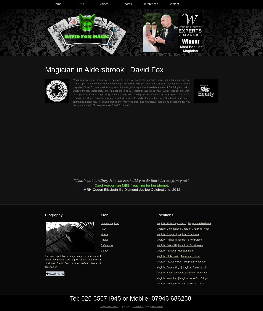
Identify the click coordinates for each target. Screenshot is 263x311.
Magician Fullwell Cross (189, 239)
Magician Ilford (186, 250)
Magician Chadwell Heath (195, 228)
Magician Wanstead (197, 272)
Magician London (109, 306)
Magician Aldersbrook (199, 223)
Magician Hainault (166, 250)
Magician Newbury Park (169, 261)
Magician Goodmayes (191, 245)
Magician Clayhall (166, 234)
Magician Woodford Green (171, 283)
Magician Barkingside (168, 228)
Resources (157, 306)
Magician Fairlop (165, 239)
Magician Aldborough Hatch (171, 223)
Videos (104, 4)
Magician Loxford (190, 256)
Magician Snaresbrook (194, 267)
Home (58, 4)
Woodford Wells (195, 283)
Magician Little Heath (168, 256)
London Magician (110, 223)
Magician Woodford (167, 278)
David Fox (138, 306)
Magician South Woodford (170, 272)
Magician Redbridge (195, 261)
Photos (127, 4)
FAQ (81, 4)
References (150, 4)
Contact (174, 4)
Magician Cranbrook (188, 234)
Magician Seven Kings (169, 267)
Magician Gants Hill (167, 245)
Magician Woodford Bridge (193, 278)
